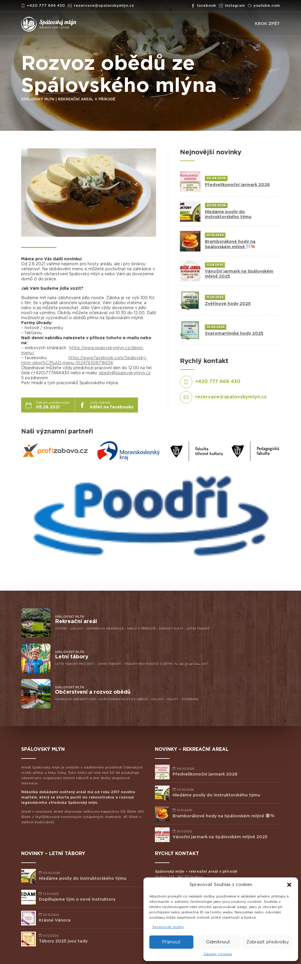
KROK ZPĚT (267, 24)
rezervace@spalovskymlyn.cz (101, 6)
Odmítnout (218, 942)
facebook (203, 6)
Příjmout (171, 942)
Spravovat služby (168, 927)
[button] (289, 885)
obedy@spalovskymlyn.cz (124, 373)
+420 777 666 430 (43, 6)
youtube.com (264, 6)
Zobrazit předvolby (267, 942)
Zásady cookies (217, 954)
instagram (232, 6)
